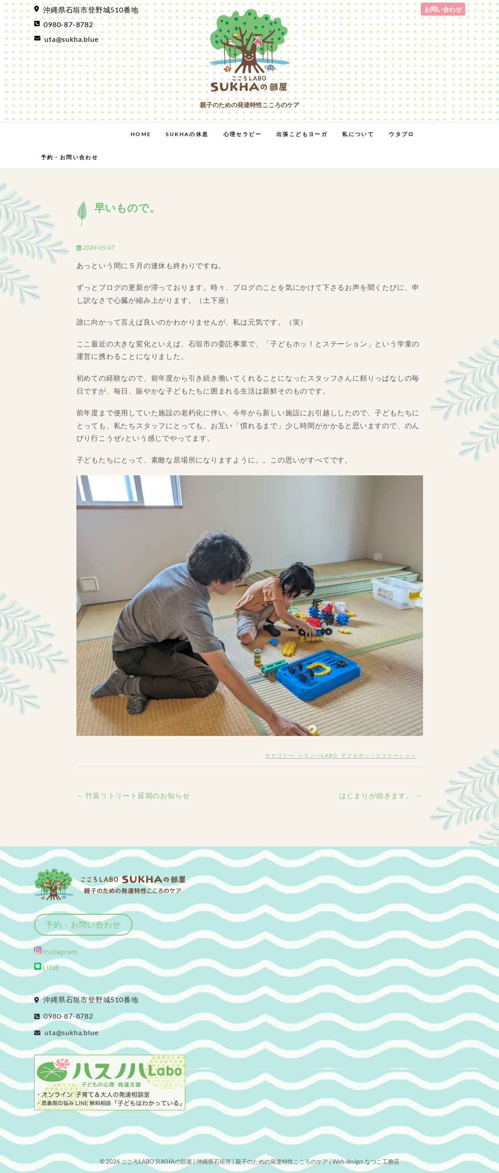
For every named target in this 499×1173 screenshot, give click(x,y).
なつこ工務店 (382, 1161)
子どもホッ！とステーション (378, 755)
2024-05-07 (95, 247)
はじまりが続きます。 (381, 795)
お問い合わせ (443, 9)
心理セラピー (243, 134)
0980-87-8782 (63, 24)
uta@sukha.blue (66, 39)
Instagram (59, 951)
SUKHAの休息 (187, 134)
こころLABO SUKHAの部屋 (156, 1161)
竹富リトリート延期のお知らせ (133, 795)
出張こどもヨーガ (301, 134)
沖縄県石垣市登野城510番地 (86, 9)
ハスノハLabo (318, 755)
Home (141, 134)
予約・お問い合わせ (70, 157)
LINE (47, 967)
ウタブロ (402, 134)
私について (358, 134)
